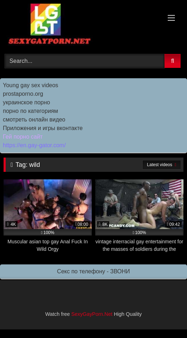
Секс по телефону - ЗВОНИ (93, 271)
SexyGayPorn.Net (92, 314)
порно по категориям (30, 111)
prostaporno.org (23, 94)
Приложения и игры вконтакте (43, 128)
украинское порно (26, 102)
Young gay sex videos (30, 85)
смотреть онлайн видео (34, 119)
